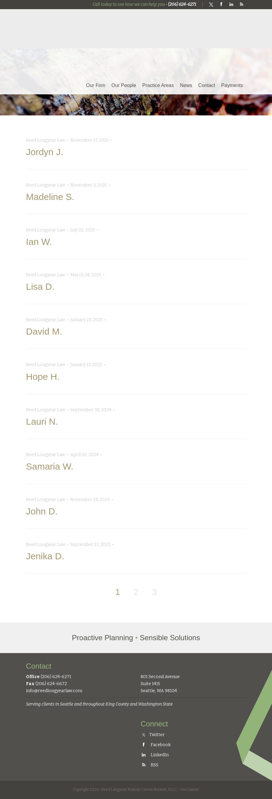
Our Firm (95, 85)
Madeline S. (50, 197)
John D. (41, 511)
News (186, 85)
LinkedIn (155, 754)
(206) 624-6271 (182, 4)
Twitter (153, 734)
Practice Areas (158, 85)
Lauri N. (42, 421)
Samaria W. (49, 466)
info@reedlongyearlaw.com (54, 690)
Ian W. (39, 242)
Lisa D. (40, 286)
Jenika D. (45, 556)
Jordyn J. (44, 152)
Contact (206, 85)
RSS (149, 765)
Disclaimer (190, 789)
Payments (232, 85)
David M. (44, 331)
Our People (124, 85)
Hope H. (43, 377)
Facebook (156, 744)
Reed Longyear (58, 32)
